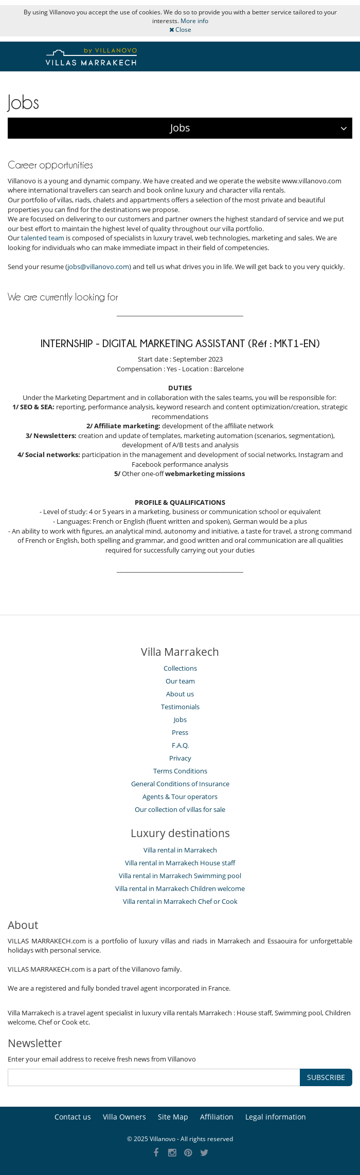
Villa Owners (124, 1117)
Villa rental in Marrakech (180, 850)
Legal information (275, 1117)
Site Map (173, 1117)
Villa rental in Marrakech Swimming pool (180, 875)
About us (180, 693)
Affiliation (216, 1117)
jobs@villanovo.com (98, 266)
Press (180, 732)
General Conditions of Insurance (180, 783)
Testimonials (180, 706)
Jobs (180, 719)
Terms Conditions (180, 770)
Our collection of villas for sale (180, 809)
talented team (42, 237)
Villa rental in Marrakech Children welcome (180, 888)
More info (194, 20)
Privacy (180, 758)
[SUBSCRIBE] (154, 1077)
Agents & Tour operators (180, 796)
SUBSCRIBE (326, 1077)
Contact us (73, 1117)
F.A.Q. (180, 745)
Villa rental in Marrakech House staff (180, 862)
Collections (180, 668)
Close (180, 29)
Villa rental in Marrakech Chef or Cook (180, 901)
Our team (180, 681)
